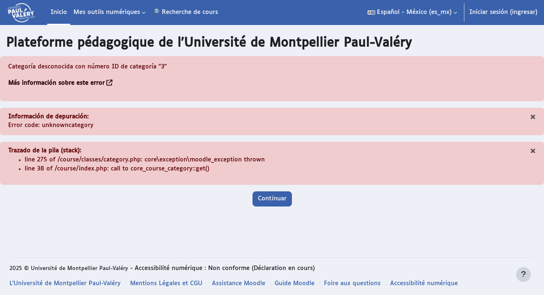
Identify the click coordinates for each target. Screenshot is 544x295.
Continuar (272, 200)
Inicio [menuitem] (58, 12)
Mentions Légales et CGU (169, 284)
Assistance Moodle (242, 284)
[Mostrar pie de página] (523, 274)
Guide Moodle (299, 284)
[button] (412, 12)
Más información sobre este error (57, 83)
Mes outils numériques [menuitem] (106, 12)
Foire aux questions (357, 284)
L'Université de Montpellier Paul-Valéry (65, 284)
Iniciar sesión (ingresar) (503, 12)
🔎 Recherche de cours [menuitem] (185, 12)
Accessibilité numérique (429, 284)
